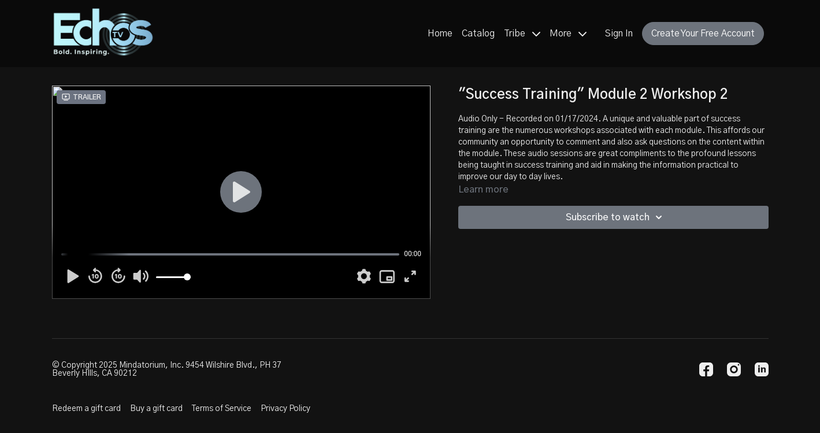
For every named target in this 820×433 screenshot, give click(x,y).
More (568, 33)
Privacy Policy (285, 409)
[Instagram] (734, 369)
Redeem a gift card (86, 409)
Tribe (522, 33)
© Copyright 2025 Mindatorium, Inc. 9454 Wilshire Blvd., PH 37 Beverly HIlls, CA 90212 (166, 369)
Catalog (478, 33)
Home (440, 33)
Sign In (619, 33)
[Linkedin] (762, 369)
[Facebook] (706, 369)
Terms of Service (221, 409)
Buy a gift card (156, 409)
